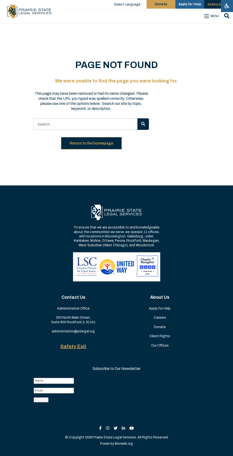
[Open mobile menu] (212, 16)
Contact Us (73, 297)
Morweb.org (124, 443)
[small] (100, 428)
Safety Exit (73, 346)
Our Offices (160, 345)
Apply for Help (160, 308)
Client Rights (159, 336)
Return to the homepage (91, 143)
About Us (159, 297)
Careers (160, 317)
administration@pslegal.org (73, 331)
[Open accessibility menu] (227, 6)
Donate (160, 327)
